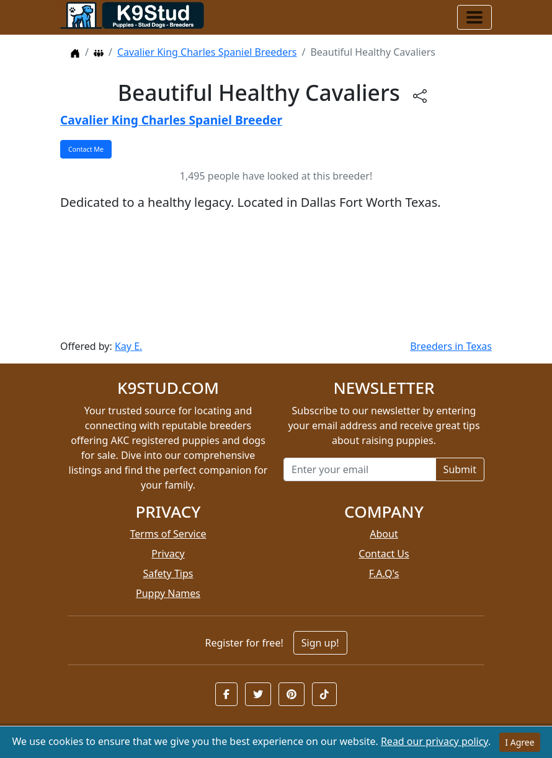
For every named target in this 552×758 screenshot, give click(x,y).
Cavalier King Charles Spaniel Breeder (171, 119)
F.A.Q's (384, 573)
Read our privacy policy (434, 741)
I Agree (519, 742)
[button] (226, 694)
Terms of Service (168, 534)
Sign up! (320, 643)
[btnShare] (420, 95)
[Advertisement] (276, 275)
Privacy (167, 553)
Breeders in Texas (451, 346)
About (384, 534)
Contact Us (383, 553)
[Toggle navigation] (474, 17)
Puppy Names (168, 593)
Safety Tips (168, 573)
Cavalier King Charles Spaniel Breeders (207, 52)
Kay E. (128, 346)
